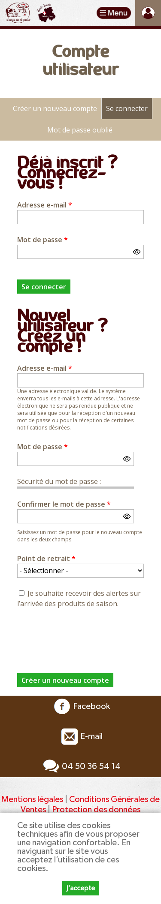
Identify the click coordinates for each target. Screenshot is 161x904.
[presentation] (82, 635)
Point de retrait (46, 558)
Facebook (81, 706)
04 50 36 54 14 (80, 766)
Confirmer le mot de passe (64, 504)
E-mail (81, 736)
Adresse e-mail (44, 205)
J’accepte (81, 888)
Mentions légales (32, 799)
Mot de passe (42, 239)
